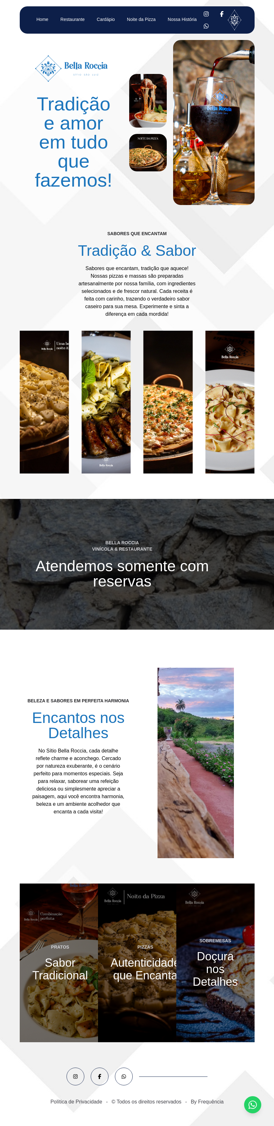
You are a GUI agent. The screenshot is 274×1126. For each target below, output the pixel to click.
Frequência (211, 1101)
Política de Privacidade (76, 1101)
